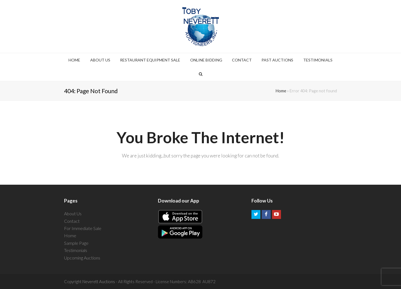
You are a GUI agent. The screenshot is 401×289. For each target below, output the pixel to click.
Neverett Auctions (98, 281)
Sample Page (76, 243)
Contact (72, 221)
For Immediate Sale (82, 228)
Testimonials (75, 250)
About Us (73, 213)
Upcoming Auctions (82, 257)
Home (281, 90)
